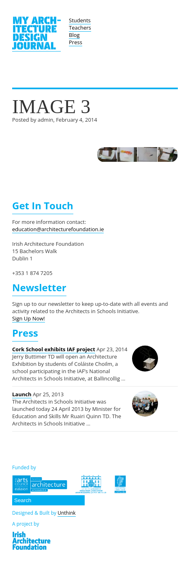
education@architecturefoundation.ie (58, 229)
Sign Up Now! (28, 318)
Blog (74, 35)
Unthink (66, 512)
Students (80, 20)
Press (75, 42)
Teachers (80, 27)
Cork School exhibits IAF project (53, 349)
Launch (22, 394)
